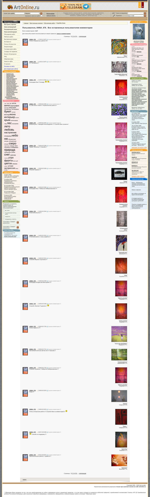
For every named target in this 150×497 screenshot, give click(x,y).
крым (7, 120)
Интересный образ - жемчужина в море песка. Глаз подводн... (138, 69)
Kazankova (134, 101)
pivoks (142, 104)
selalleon (137, 97)
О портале (7, 64)
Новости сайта (8, 61)
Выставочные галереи (10, 39)
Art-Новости (7, 41)
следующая (82, 36)
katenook (134, 102)
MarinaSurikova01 (136, 99)
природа (9, 149)
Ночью (125, 403)
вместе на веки (122, 298)
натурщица (7, 136)
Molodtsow (134, 96)
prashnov (139, 93)
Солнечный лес (122, 362)
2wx (138, 56)
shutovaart (134, 94)
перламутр (7, 147)
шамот (6, 166)
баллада (6, 107)
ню (6, 138)
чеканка (14, 164)
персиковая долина (121, 139)
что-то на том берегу (121, 343)
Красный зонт (123, 252)
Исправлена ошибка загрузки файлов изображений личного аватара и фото (12, 188)
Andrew (140, 100)
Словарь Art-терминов (10, 51)
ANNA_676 (32, 39)
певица (12, 146)
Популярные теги (9, 100)
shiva (141, 95)
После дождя (123, 117)
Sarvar (133, 97)
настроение (10, 132)
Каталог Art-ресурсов (10, 54)
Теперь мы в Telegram (10, 193)
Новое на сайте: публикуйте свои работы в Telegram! (11, 176)
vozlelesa (139, 76)
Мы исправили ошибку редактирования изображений (10, 198)
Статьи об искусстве (10, 44)
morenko (139, 94)
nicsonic (139, 90)
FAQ (5, 56)
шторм (10, 166)
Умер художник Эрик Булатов (139, 123)
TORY (142, 96)
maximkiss (137, 95)
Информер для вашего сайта (139, 147)
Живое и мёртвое (136, 189)
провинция (7, 152)
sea (8, 103)
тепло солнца (123, 320)
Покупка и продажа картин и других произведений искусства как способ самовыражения (139, 206)
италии (17, 117)
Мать (125, 56)
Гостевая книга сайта (10, 49)
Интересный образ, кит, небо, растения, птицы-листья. (138, 49)
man (5, 103)
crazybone (140, 101)
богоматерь (7, 109)
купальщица (14, 120)
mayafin (140, 89)
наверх (24, 479)
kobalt (138, 96)
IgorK (143, 94)
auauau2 (143, 102)
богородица (15, 109)
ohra (133, 89)
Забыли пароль (51, 15)
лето (7, 126)
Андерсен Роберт (139, 41)
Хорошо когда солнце (123, 97)
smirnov (138, 102)
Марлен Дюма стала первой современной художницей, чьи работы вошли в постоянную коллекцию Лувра (139, 117)
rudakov (141, 91)
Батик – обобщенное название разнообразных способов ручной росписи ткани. (138, 184)
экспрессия (9, 168)
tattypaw (139, 51)
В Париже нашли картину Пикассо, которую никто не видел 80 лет (139, 128)
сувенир (13, 155)
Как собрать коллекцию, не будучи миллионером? (139, 194)
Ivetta (145, 91)
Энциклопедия (8, 46)
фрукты (8, 160)
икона (13, 114)
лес (9, 123)
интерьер (9, 117)
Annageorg (137, 104)
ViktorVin (144, 90)
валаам (13, 112)
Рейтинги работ (8, 36)
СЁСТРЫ (124, 449)
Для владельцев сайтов (11, 69)
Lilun (133, 95)
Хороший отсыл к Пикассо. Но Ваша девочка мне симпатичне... (139, 61)
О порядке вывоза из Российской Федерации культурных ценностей (138, 199)
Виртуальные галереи (36, 23)
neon (133, 100)
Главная (26, 23)
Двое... (125, 426)
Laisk (133, 104)
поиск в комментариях (64, 33)
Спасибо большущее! (137, 55)
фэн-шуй (15, 161)
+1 (37, 39)
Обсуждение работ (9, 34)
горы (125, 275)
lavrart (135, 89)
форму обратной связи (10, 236)
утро (11, 157)
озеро (12, 143)
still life (14, 103)
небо (15, 135)
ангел (7, 105)
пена (16, 146)
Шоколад (124, 467)
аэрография (14, 106)
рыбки (13, 152)
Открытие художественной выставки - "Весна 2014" (139, 144)
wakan (136, 100)
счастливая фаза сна (121, 74)
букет (7, 111)
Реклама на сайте (9, 66)
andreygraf (134, 105)
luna (133, 93)
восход (6, 114)
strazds (133, 91)
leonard (145, 101)
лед (5, 123)
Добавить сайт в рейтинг (138, 176)
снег (7, 154)
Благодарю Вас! (136, 74)
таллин (6, 158)
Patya (144, 95)
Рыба (125, 181)
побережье (14, 147)
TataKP (137, 91)
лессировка (15, 123)
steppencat (144, 99)
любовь (9, 129)
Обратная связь (8, 59)
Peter (135, 93)
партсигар (6, 146)
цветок (8, 163)
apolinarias (134, 90)
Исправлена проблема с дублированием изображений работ (10, 182)
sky (10, 103)
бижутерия (12, 107)
